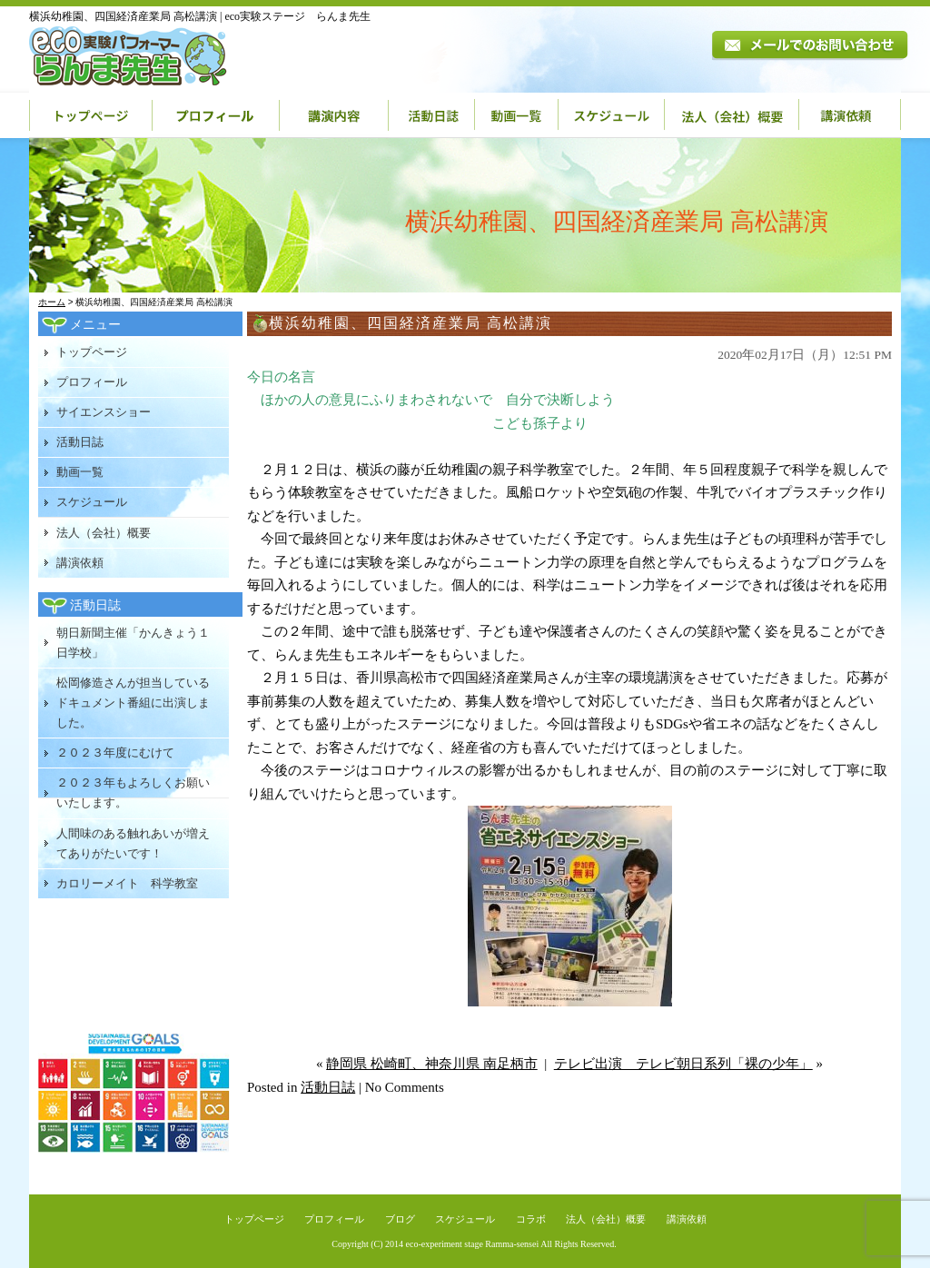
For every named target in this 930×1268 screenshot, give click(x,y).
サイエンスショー (103, 412)
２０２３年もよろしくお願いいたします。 (133, 792)
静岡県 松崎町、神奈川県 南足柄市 (432, 1063)
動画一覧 (517, 115)
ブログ (400, 1219)
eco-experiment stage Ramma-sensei (472, 1244)
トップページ (91, 115)
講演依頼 (850, 115)
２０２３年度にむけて (115, 752)
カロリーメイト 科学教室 (127, 883)
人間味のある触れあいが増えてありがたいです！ (133, 843)
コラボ (531, 1219)
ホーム (51, 302)
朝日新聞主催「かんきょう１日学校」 (133, 642)
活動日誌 (432, 115)
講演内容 (334, 115)
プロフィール (216, 115)
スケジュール (612, 115)
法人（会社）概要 (732, 115)
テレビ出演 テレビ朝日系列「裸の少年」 (683, 1063)
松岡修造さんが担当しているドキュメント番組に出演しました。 (133, 702)
